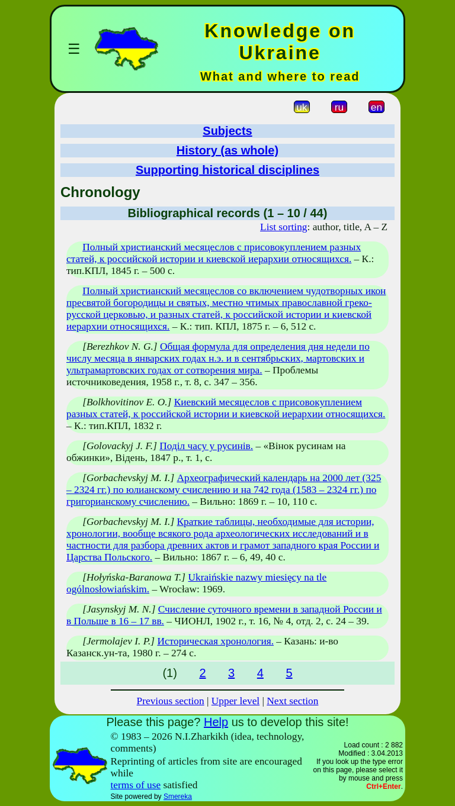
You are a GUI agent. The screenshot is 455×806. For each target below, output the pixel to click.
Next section (292, 701)
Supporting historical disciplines (227, 169)
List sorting (283, 227)
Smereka (178, 796)
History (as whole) (227, 150)
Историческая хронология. (215, 641)
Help (216, 721)
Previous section (170, 701)
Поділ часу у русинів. (206, 446)
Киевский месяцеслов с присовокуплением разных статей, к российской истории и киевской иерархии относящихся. (225, 408)
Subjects (227, 130)
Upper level (235, 701)
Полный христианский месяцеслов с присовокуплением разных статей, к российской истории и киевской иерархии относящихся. (213, 253)
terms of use (136, 785)
